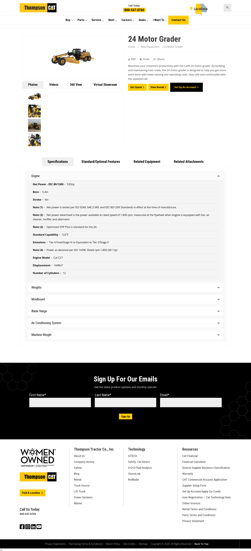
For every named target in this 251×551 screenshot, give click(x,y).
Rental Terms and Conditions (199, 507)
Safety (78, 466)
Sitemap (143, 542)
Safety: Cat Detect (139, 460)
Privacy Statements (55, 542)
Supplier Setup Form (194, 484)
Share (159, 59)
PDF (132, 59)
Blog (76, 472)
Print (145, 59)
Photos (32, 85)
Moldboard (125, 299)
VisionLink (134, 472)
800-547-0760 (134, 10)
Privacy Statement (193, 519)
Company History (84, 460)
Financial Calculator (194, 460)
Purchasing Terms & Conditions (86, 542)
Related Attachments (189, 162)
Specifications (58, 162)
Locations (201, 9)
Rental (77, 478)
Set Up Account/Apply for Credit (201, 490)
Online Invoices (191, 501)
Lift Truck (79, 490)
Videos (53, 85)
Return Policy (113, 542)
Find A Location (31, 491)
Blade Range (125, 311)
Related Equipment (147, 162)
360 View (76, 85)
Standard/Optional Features (100, 162)
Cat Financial (190, 454)
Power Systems (83, 496)
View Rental (158, 86)
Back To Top (201, 542)
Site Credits (129, 542)
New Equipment (150, 46)
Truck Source (82, 484)
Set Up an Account (186, 86)
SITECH (132, 454)
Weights (125, 287)
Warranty (187, 472)
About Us (79, 454)
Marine (78, 501)
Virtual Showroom (105, 85)
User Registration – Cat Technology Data (206, 496)
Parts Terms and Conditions (198, 513)
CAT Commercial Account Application (204, 478)
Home (131, 46)
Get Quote (136, 86)
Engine (125, 176)
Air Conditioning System (125, 323)
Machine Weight (125, 335)
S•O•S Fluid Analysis (140, 466)
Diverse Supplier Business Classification (206, 466)
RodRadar (133, 478)
